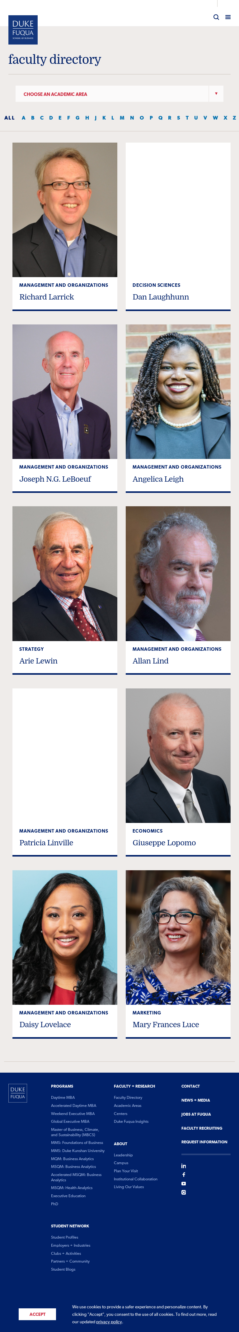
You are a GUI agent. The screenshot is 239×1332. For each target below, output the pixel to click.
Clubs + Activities (66, 1254)
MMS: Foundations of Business (77, 1143)
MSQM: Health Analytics (71, 1188)
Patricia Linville (46, 842)
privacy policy (109, 1322)
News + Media (195, 1100)
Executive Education (68, 1196)
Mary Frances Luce (166, 1024)
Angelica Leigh (158, 479)
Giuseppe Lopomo (164, 842)
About (120, 1144)
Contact (190, 1086)
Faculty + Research (134, 1086)
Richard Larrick (46, 297)
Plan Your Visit (126, 1171)
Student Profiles (64, 1237)
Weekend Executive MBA (73, 1114)
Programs (62, 1086)
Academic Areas (127, 1106)
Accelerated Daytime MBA (73, 1106)
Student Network (70, 1226)
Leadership (123, 1155)
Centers (120, 1114)
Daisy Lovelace (45, 1024)
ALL (10, 118)
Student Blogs (63, 1270)
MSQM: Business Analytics (73, 1167)
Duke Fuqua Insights (131, 1122)
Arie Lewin (38, 661)
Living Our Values (129, 1187)
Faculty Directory (128, 1098)
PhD (54, 1204)
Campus (121, 1163)
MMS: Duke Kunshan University (78, 1151)
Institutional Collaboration (135, 1179)
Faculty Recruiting (202, 1128)
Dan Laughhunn (161, 297)
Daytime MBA (63, 1098)
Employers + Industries (70, 1246)
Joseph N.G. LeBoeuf (55, 479)
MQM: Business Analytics (72, 1159)
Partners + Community (70, 1261)
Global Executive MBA (70, 1122)
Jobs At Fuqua (196, 1114)
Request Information (204, 1142)
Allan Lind (150, 661)
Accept (37, 1314)
